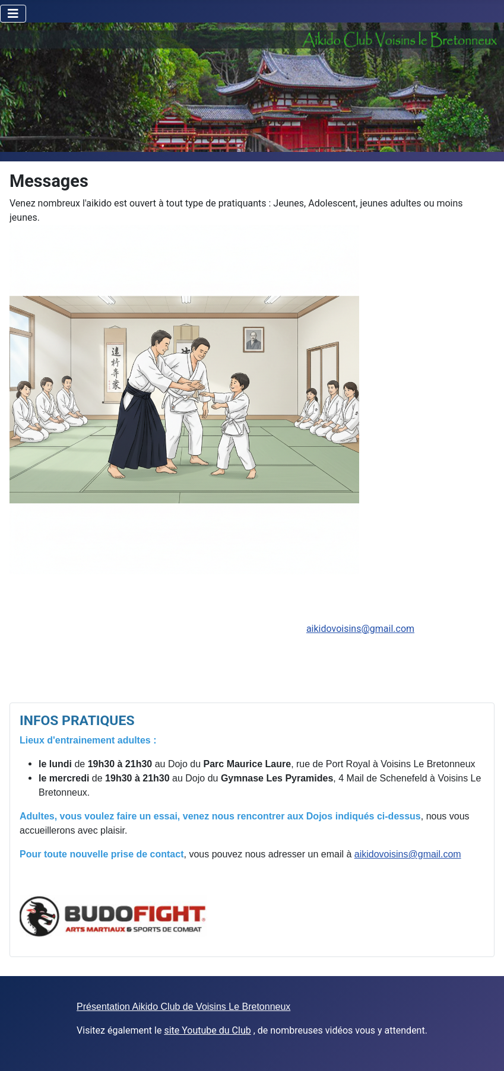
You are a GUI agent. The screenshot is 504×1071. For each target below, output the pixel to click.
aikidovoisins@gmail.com (360, 628)
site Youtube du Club (207, 1030)
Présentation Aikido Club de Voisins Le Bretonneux (183, 1007)
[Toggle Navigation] (13, 14)
